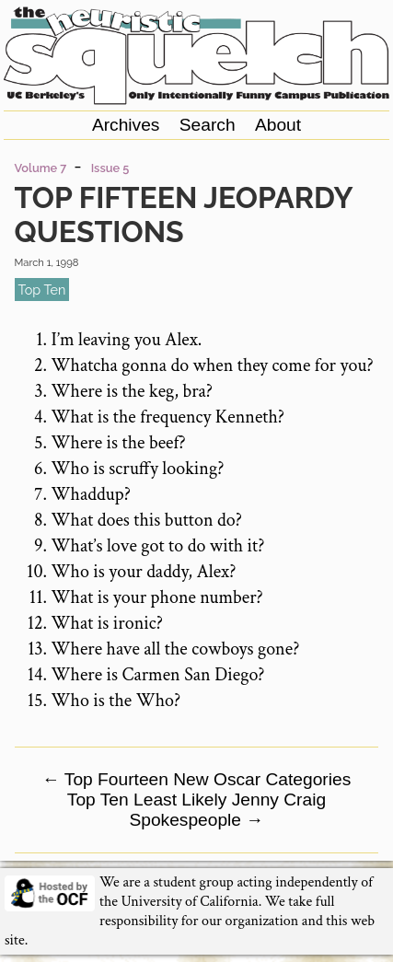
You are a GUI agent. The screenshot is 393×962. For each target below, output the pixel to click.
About (278, 124)
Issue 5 (110, 168)
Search (207, 124)
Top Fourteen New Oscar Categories (197, 779)
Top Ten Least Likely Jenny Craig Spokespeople (196, 809)
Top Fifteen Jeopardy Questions (184, 214)
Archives (126, 124)
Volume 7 (41, 168)
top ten (42, 289)
